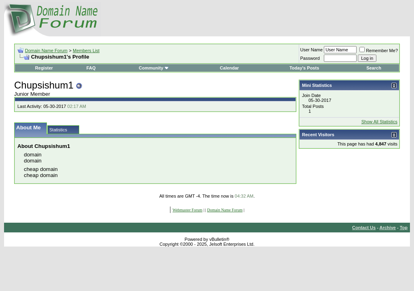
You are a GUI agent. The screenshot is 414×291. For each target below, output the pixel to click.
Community (154, 67)
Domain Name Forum (46, 50)
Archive (388, 227)
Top (404, 227)
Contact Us (364, 227)
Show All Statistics (379, 121)
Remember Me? (378, 50)
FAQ (91, 67)
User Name (311, 49)
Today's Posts (304, 67)
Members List (86, 50)
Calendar (229, 67)
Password (310, 58)
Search (373, 67)
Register (44, 67)
